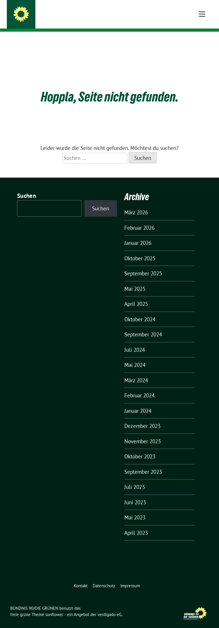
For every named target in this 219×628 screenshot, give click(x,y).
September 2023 (143, 463)
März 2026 (136, 203)
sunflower (54, 605)
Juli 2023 (134, 478)
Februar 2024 (139, 386)
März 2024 (136, 371)
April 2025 (136, 295)
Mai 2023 (134, 508)
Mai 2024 (134, 356)
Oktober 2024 (139, 310)
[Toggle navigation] (202, 41)
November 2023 (142, 432)
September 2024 (143, 325)
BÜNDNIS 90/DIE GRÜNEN (66, 12)
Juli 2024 (134, 341)
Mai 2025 (134, 280)
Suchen (26, 187)
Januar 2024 (137, 402)
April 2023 (136, 524)
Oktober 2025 (139, 249)
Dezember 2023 (142, 417)
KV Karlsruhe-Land (55, 20)
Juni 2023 (135, 493)
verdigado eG (109, 605)
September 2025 (143, 264)
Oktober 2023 (139, 447)
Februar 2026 (139, 219)
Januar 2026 (137, 234)
